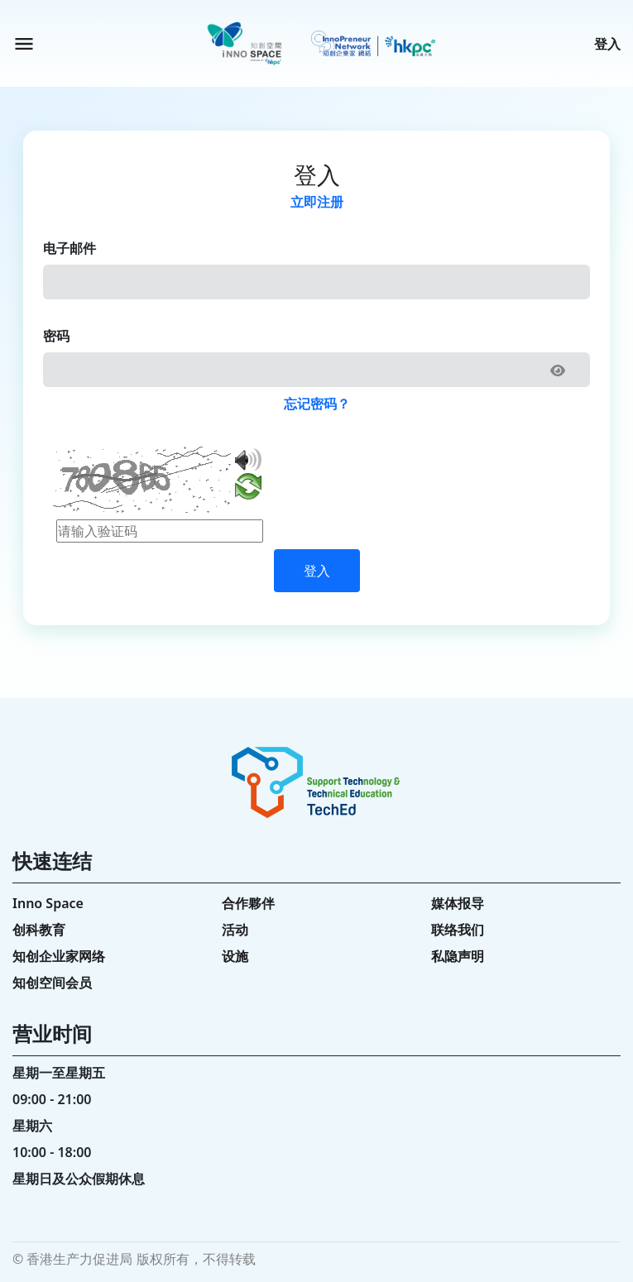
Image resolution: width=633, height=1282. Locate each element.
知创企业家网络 (58, 956)
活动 (235, 930)
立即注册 (316, 202)
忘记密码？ (317, 404)
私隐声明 (457, 956)
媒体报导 (457, 903)
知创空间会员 (52, 982)
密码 (56, 336)
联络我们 (457, 930)
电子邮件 (69, 248)
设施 (235, 956)
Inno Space (48, 903)
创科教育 (38, 930)
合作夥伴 (248, 903)
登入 (607, 44)
